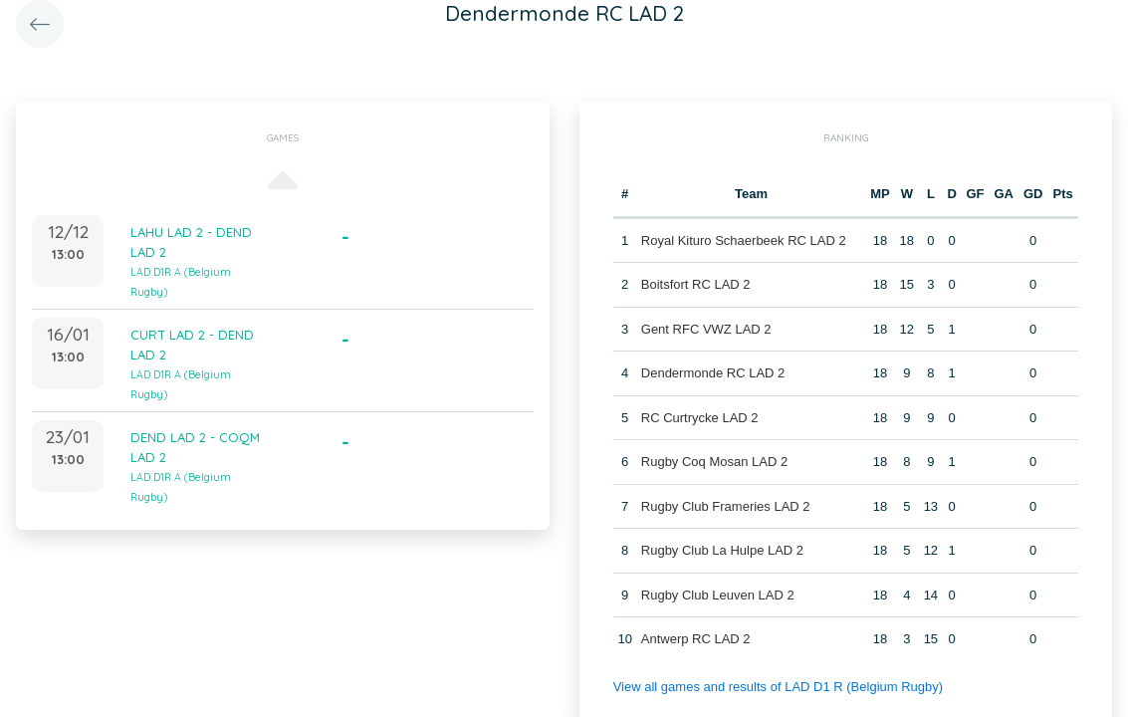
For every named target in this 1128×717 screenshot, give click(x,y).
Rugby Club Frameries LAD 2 (725, 506)
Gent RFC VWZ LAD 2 (706, 329)
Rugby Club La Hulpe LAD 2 (722, 550)
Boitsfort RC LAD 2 (696, 284)
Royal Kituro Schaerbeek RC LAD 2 (743, 240)
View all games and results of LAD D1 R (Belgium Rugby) (778, 686)
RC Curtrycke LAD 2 (700, 417)
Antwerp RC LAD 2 (696, 638)
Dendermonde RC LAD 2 (713, 372)
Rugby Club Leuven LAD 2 (717, 595)
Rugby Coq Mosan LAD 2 (714, 461)
